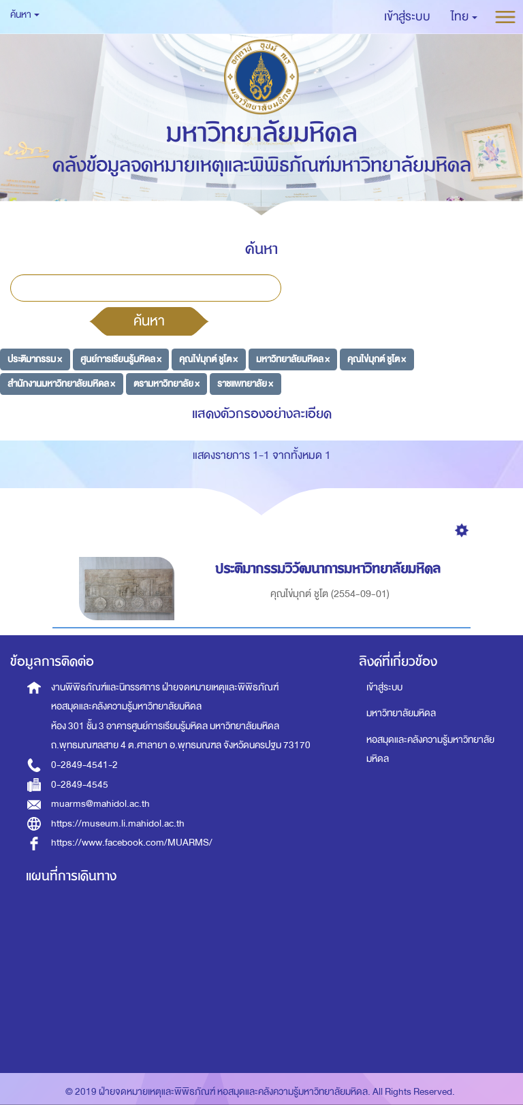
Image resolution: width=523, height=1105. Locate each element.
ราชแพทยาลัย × (245, 383)
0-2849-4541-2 (84, 764)
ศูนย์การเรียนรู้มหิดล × (120, 359)
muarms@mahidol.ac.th (100, 803)
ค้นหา (149, 320)
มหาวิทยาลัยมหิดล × (293, 359)
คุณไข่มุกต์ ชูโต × (208, 359)
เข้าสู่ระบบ (384, 687)
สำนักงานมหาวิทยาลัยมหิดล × (61, 383)
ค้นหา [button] (24, 14)
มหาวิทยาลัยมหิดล (401, 713)
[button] (464, 17)
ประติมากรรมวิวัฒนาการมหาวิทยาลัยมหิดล (330, 569)
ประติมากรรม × (34, 359)
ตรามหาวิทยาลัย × (166, 383)
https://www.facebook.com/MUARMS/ (131, 842)
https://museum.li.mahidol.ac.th (118, 823)
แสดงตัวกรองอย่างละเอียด (262, 413)
